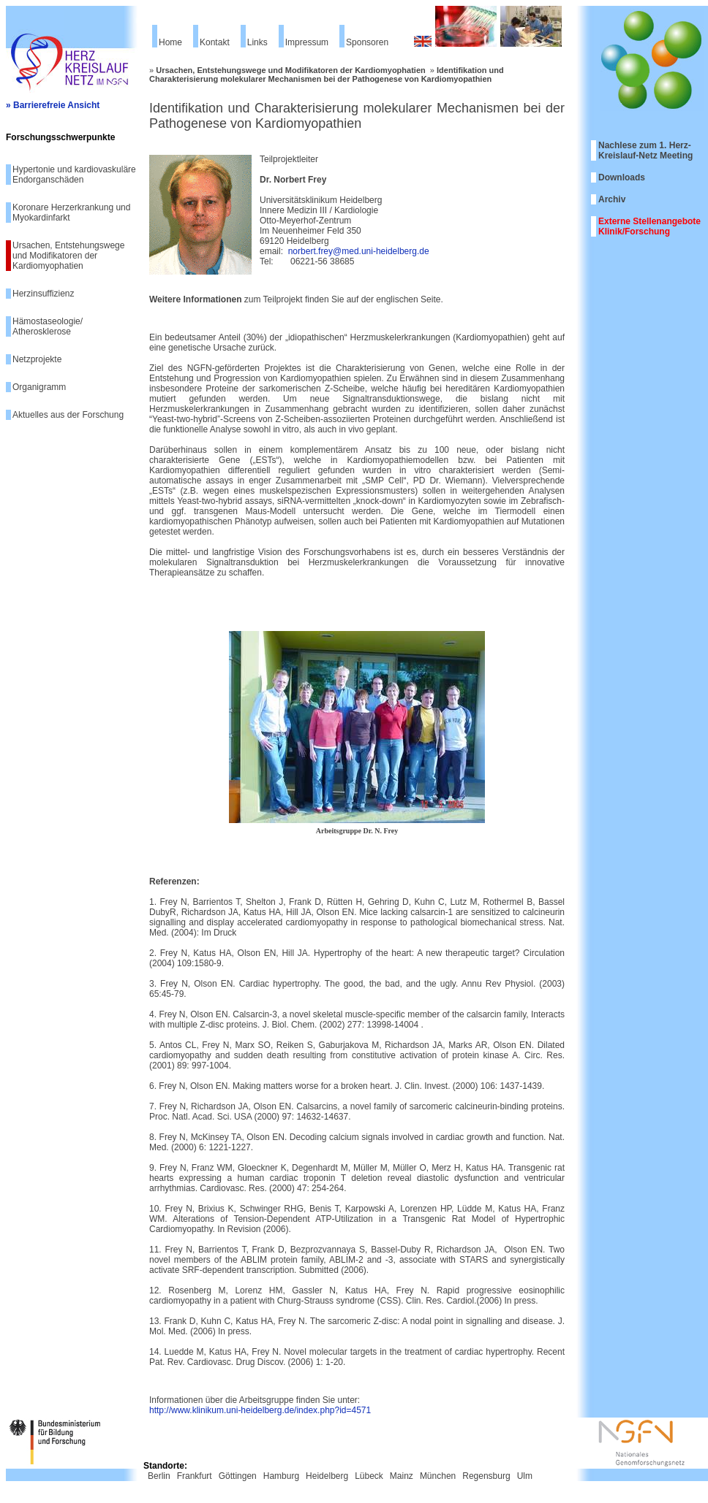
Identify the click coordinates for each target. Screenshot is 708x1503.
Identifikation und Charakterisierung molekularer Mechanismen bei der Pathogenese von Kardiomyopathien (326, 74)
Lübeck (369, 1476)
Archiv (611, 199)
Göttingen (238, 1476)
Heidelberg (327, 1476)
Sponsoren (367, 42)
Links (257, 42)
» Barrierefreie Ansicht (52, 105)
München (438, 1476)
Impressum (306, 42)
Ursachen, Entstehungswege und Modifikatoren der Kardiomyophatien (68, 255)
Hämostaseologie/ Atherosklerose (47, 326)
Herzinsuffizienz (43, 293)
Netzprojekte (36, 359)
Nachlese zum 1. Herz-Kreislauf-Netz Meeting (645, 150)
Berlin (159, 1476)
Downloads (621, 177)
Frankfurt (194, 1476)
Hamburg (281, 1476)
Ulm (524, 1476)
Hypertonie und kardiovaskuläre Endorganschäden (74, 174)
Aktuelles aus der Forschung (68, 415)
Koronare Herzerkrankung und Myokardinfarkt (71, 212)
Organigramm (39, 387)
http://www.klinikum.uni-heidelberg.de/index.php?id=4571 (260, 1410)
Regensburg (486, 1476)
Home (170, 42)
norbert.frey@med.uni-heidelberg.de (358, 251)
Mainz (401, 1476)
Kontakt (215, 42)
